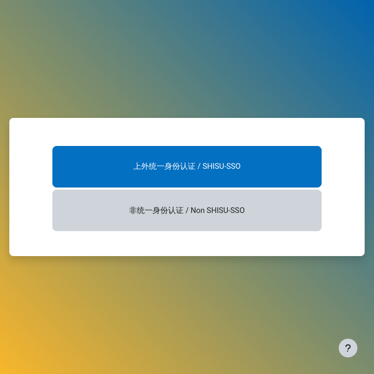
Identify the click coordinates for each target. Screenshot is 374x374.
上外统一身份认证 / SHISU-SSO (187, 166)
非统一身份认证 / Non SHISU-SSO (187, 210)
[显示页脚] (348, 348)
